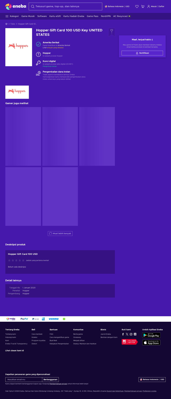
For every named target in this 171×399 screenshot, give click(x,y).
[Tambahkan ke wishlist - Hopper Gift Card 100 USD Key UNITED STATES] (111, 32)
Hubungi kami (10, 337)
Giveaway (77, 337)
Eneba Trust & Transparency (16, 344)
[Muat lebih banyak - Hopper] (38, 54)
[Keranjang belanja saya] (143, 6)
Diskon (34, 344)
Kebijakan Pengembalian (59, 344)
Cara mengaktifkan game (59, 337)
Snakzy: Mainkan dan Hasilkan (84, 344)
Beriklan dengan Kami (109, 337)
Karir (7, 340)
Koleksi (34, 337)
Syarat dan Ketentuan (115, 391)
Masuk (152, 6)
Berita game (78, 334)
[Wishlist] (137, 6)
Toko (12, 24)
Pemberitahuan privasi (58, 384)
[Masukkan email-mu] (23, 379)
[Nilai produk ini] (17, 260)
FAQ (51, 334)
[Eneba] (15, 6)
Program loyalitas (38, 340)
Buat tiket (53, 340)
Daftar (161, 6)
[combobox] (65, 6)
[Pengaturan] (117, 6)
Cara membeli (37, 334)
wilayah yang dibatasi (55, 47)
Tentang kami (10, 334)
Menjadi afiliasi (79, 340)
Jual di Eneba (106, 334)
